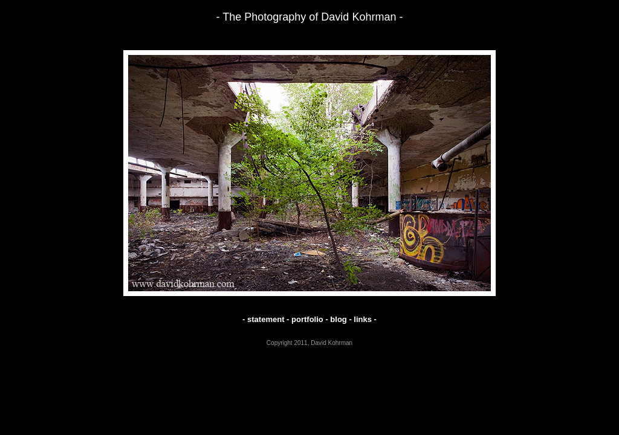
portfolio (307, 319)
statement (265, 319)
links (363, 319)
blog (338, 319)
